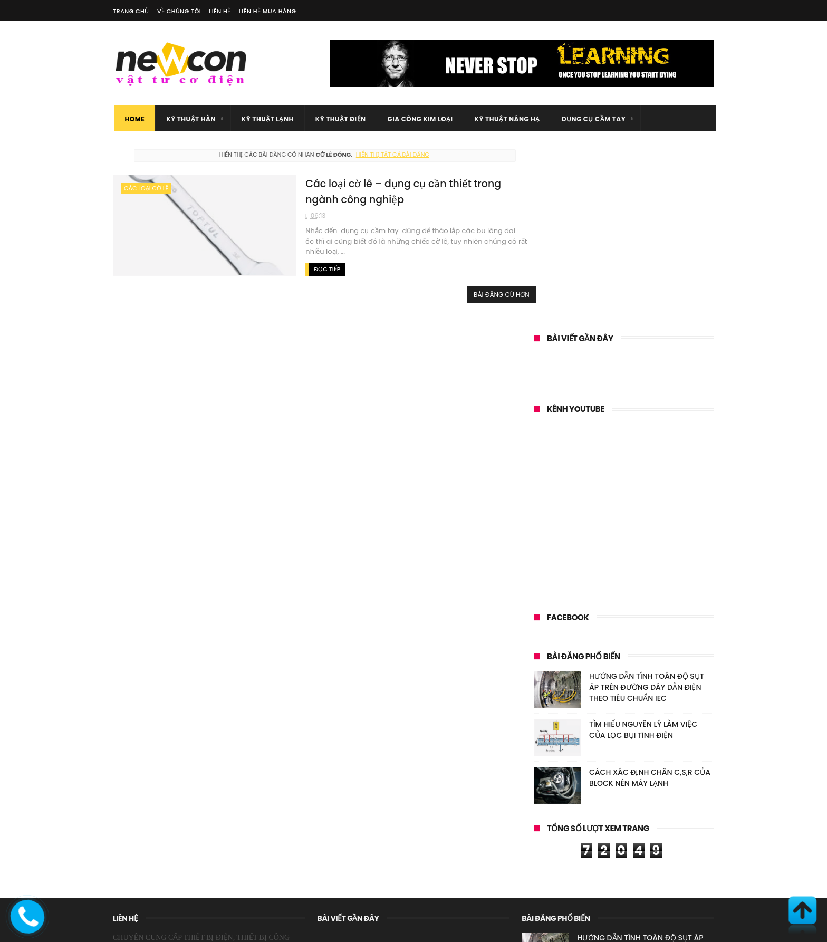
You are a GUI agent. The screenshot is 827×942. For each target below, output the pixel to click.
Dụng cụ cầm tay (592, 118)
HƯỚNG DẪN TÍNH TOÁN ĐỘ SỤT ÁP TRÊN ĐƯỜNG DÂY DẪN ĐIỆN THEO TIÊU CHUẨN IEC (646, 522)
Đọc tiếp (298, 268)
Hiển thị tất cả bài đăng (381, 154)
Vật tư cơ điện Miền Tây (189, 929)
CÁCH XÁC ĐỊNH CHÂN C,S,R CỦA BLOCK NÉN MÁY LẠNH (649, 613)
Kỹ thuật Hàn (190, 118)
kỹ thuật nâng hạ (505, 118)
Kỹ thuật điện (339, 118)
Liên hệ (220, 11)
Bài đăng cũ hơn (479, 294)
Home (133, 118)
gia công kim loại (418, 118)
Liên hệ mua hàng (267, 11)
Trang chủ (131, 11)
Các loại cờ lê (146, 188)
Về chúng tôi (179, 11)
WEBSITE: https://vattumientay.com (167, 854)
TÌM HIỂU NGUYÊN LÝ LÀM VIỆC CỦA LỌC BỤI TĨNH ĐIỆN (643, 565)
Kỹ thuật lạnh (266, 118)
